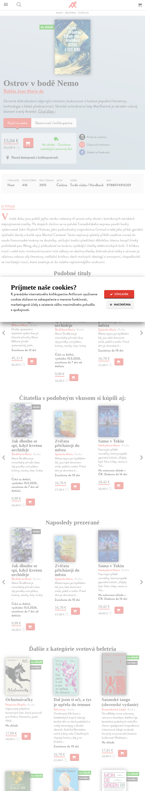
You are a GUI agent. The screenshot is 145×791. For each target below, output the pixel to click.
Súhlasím (119, 294)
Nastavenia (120, 305)
